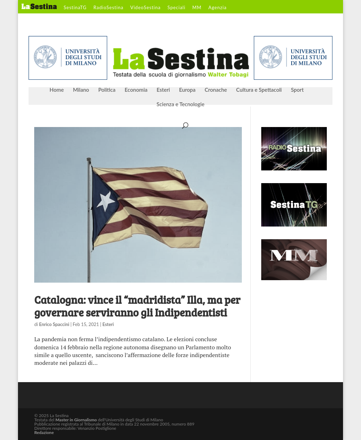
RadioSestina (108, 7)
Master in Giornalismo (76, 419)
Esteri (163, 90)
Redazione (44, 432)
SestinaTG (75, 7)
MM (196, 7)
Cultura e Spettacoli (259, 90)
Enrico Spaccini (54, 324)
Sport (297, 90)
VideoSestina (145, 7)
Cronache (215, 90)
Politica (107, 90)
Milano (81, 90)
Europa (187, 90)
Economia (136, 90)
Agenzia (217, 7)
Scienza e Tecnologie (180, 104)
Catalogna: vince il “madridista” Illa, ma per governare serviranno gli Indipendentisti (137, 306)
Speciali (176, 7)
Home (57, 90)
